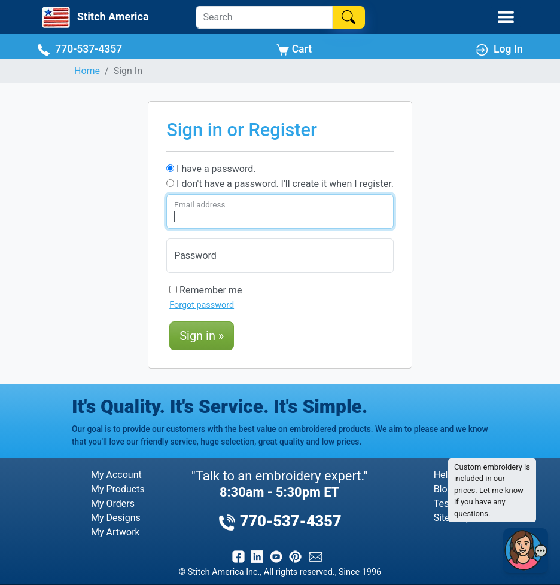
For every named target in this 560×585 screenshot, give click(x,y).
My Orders (113, 503)
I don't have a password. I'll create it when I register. (280, 183)
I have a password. (210, 168)
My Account (116, 474)
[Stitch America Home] (94, 17)
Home (87, 70)
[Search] (264, 17)
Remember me (205, 290)
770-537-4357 (79, 49)
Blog (443, 489)
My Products (118, 489)
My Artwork (115, 532)
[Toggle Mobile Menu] (506, 17)
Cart (294, 49)
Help (444, 474)
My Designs (116, 517)
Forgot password (201, 305)
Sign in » (201, 336)
